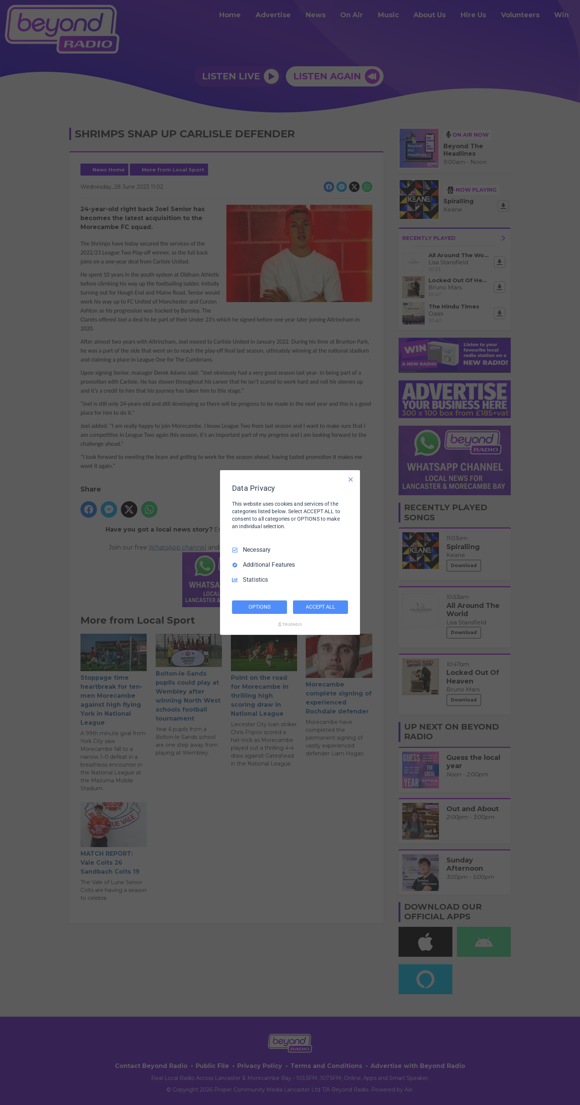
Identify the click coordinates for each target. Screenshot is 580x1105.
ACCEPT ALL (320, 607)
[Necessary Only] (350, 479)
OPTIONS (259, 607)
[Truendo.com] (290, 624)
